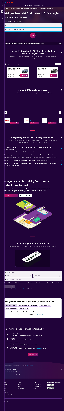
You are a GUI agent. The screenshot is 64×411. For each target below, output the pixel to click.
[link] (26, 79)
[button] (2, 2)
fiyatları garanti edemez (33, 373)
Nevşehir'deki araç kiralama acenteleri (34, 8)
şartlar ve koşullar (18, 295)
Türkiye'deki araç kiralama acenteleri (19, 8)
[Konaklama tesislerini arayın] (2, 8)
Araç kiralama (8, 8)
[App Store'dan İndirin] (51, 396)
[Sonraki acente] (60, 116)
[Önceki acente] (8, 116)
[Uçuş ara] (2, 6)
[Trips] (2, 15)
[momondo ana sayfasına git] (9, 2)
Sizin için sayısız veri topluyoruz (35, 380)
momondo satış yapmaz (35, 377)
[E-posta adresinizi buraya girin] (35, 285)
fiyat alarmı (42, 356)
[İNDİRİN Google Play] (51, 393)
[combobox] (10, 25)
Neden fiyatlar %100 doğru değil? (35, 382)
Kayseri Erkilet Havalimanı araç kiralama (14, 322)
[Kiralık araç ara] (2, 11)
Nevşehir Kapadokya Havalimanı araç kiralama (44, 321)
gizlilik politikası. (25, 295)
